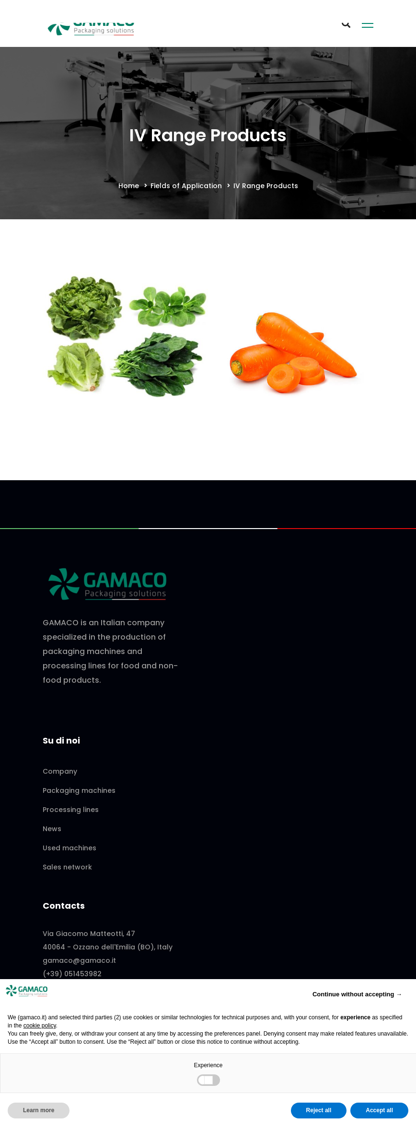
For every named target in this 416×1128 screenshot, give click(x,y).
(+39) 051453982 (72, 974)
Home (128, 186)
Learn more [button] (38, 1110)
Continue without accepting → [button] (357, 994)
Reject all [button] (319, 1110)
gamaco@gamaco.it (79, 960)
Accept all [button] (379, 1110)
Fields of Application (186, 186)
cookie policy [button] (39, 1025)
